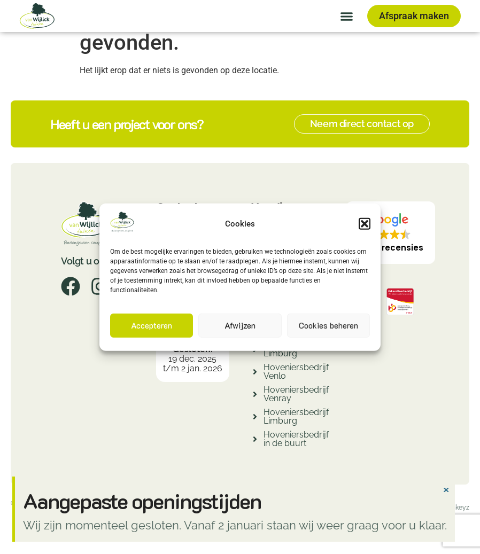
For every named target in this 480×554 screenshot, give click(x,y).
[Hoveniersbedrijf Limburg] (255, 418)
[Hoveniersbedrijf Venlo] (255, 373)
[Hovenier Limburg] (255, 351)
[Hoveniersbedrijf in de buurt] (255, 440)
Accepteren (151, 325)
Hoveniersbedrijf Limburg (296, 416)
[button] (364, 224)
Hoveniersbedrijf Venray (296, 394)
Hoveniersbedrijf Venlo (296, 371)
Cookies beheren (328, 325)
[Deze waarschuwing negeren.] (446, 489)
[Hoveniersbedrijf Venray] (255, 396)
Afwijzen (240, 325)
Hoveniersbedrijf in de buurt (296, 439)
